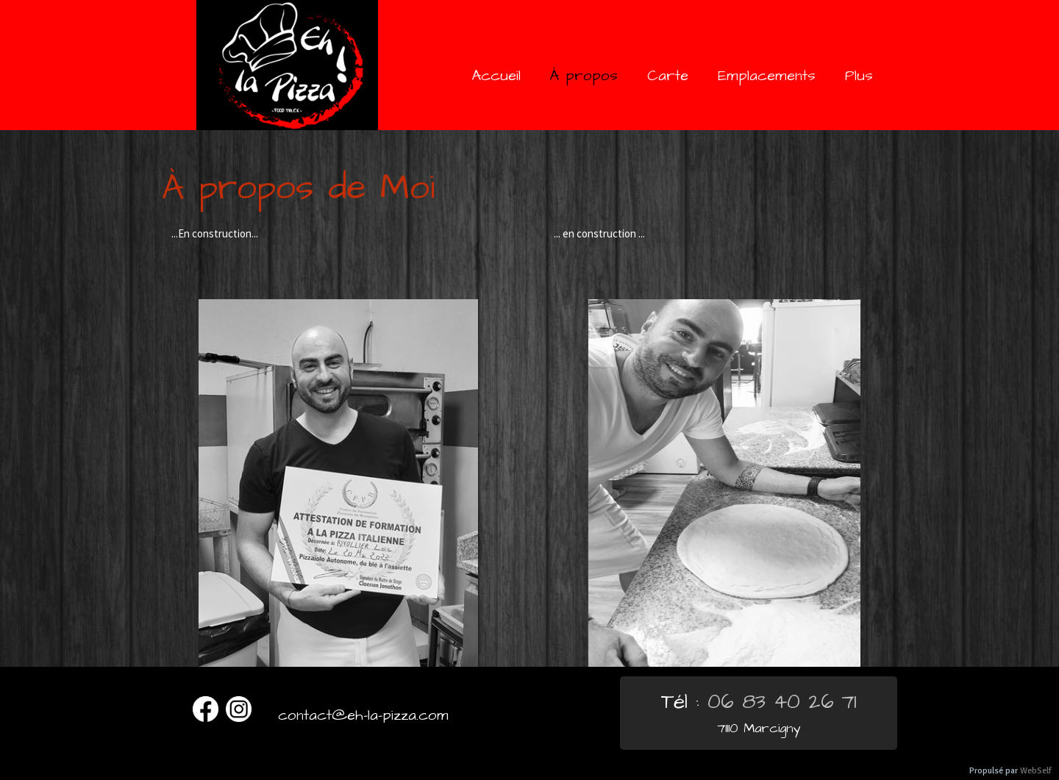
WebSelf (1036, 770)
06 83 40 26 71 (782, 701)
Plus (859, 75)
